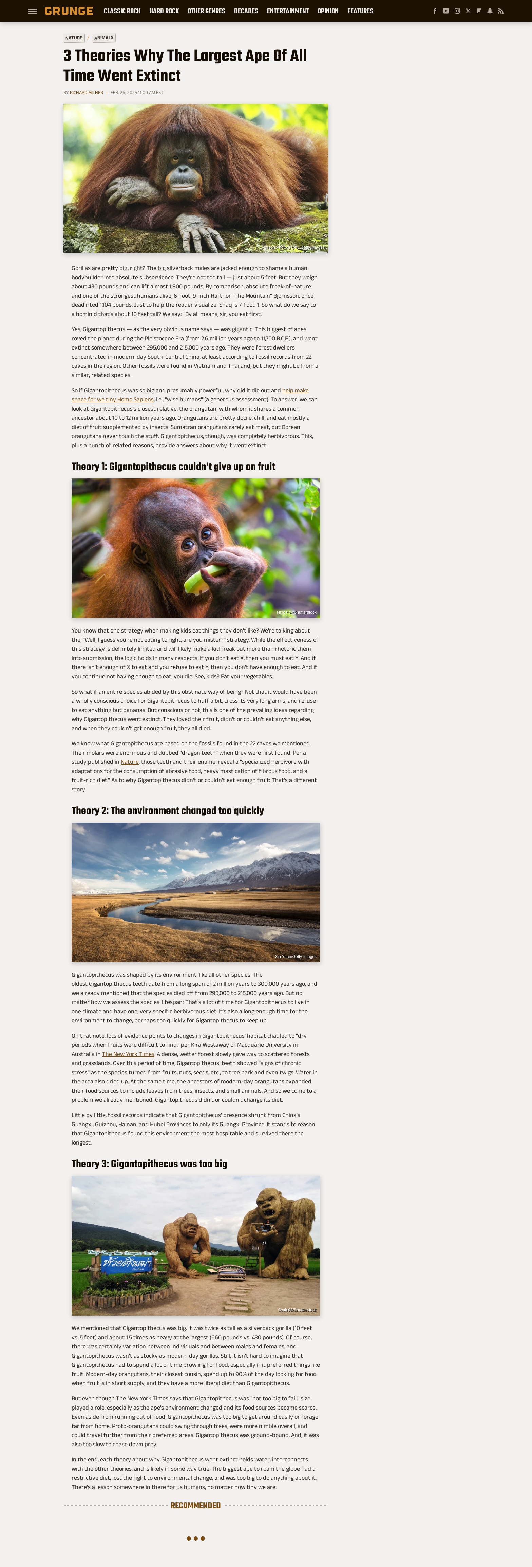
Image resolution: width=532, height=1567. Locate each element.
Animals (103, 37)
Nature (73, 37)
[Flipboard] (479, 11)
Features (360, 11)
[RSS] (501, 11)
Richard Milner (86, 92)
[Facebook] (435, 11)
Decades (246, 11)
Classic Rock (122, 11)
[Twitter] (468, 11)
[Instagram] (457, 11)
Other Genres (206, 11)
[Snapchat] (490, 11)
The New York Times (128, 1054)
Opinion (328, 11)
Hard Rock (164, 11)
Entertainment (288, 11)
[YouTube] (446, 11)
